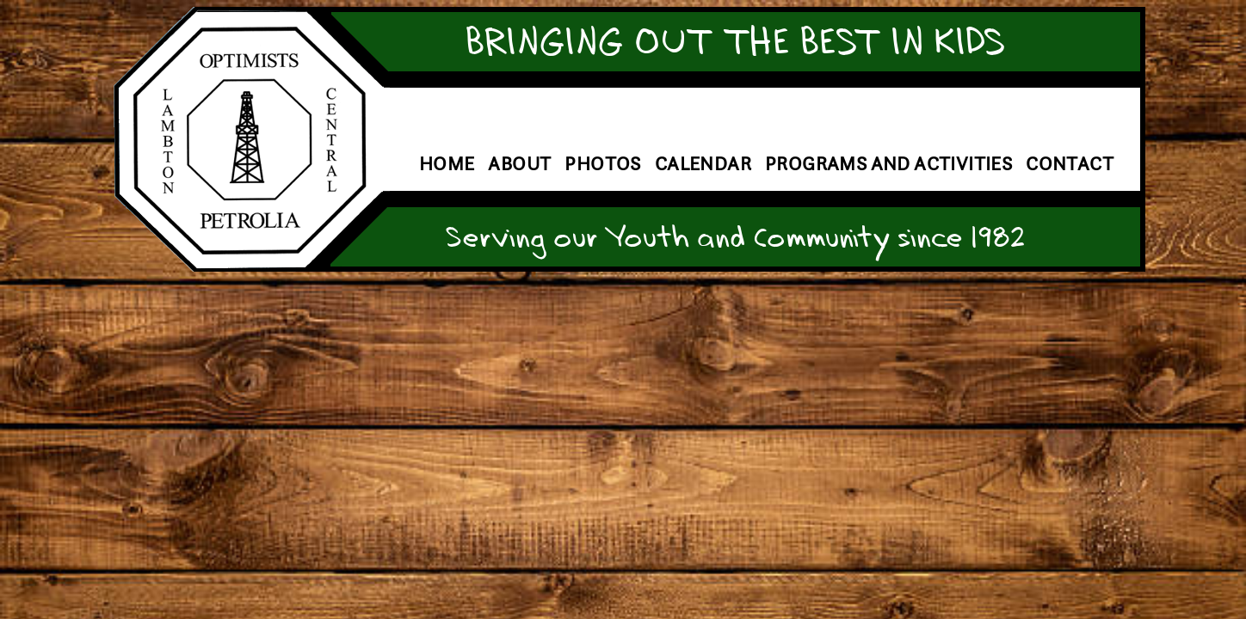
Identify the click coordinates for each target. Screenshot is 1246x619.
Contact (1069, 163)
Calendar (703, 163)
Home (447, 163)
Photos (602, 163)
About (519, 163)
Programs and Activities (888, 163)
